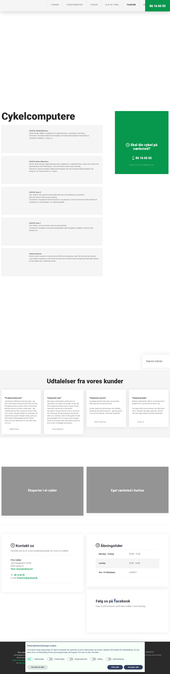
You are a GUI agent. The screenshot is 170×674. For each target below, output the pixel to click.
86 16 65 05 (19, 575)
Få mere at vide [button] (37, 667)
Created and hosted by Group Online (147, 655)
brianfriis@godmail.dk (27, 578)
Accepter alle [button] (133, 667)
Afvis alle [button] (115, 667)
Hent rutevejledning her (22, 569)
